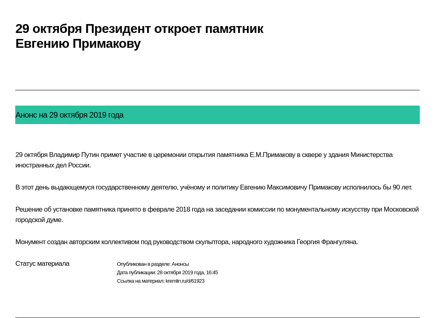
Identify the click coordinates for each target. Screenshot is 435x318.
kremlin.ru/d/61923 (185, 281)
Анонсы (180, 264)
